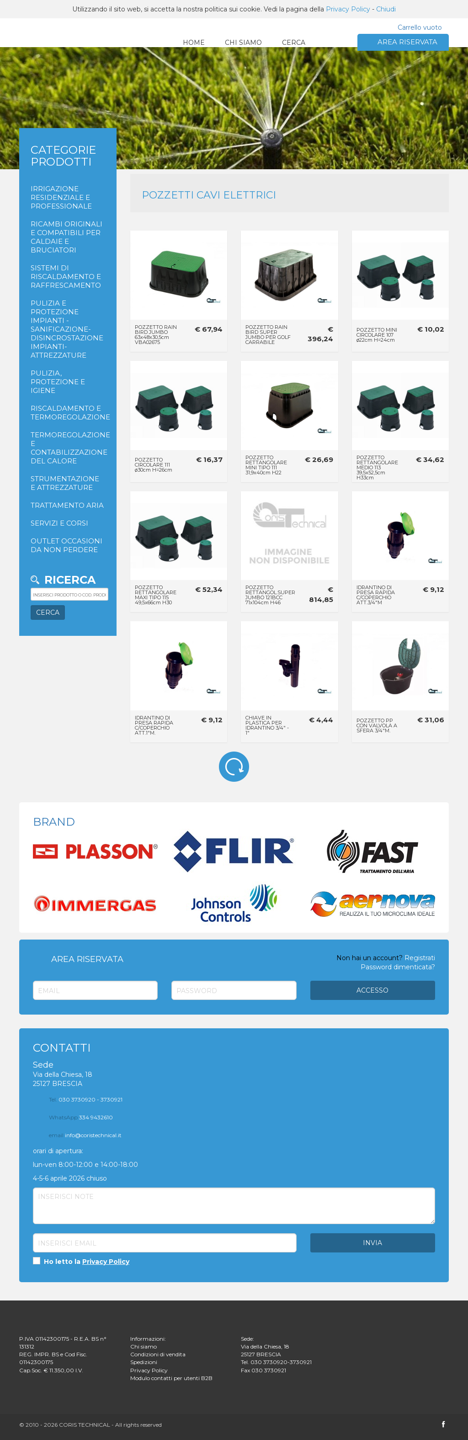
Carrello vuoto (420, 27)
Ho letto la (81, 1261)
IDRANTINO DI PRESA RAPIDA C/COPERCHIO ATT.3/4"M (375, 595)
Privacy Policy (348, 9)
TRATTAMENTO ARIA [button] (67, 505)
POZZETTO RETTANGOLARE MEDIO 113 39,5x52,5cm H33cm (377, 467)
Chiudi (386, 9)
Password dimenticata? (398, 967)
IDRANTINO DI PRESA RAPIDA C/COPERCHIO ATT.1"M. (154, 725)
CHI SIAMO (243, 42)
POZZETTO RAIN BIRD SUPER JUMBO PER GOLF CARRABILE (268, 334)
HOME (194, 42)
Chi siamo (143, 1346)
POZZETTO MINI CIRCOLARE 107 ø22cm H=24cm (376, 335)
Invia (372, 1243)
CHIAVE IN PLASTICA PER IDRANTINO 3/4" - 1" (267, 725)
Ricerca (70, 579)
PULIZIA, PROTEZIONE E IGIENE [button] (58, 382)
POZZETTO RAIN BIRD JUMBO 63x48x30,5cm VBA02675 (156, 334)
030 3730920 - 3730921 (85, 1099)
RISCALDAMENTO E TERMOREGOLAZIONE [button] (68, 412)
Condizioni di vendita (158, 1354)
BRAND (54, 821)
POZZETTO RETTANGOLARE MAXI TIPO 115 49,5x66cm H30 (155, 595)
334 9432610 (81, 1117)
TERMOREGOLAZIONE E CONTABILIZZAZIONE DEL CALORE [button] (68, 447)
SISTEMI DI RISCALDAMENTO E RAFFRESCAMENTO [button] (66, 276)
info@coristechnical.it (85, 1135)
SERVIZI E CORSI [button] (59, 523)
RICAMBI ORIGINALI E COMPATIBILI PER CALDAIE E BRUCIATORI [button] (66, 237)
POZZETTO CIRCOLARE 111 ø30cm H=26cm (153, 465)
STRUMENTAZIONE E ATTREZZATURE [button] (65, 483)
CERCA (293, 42)
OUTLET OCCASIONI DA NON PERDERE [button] (66, 545)
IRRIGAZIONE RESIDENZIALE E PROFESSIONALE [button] (61, 197)
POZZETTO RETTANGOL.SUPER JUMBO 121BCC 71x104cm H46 (270, 595)
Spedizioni (143, 1362)
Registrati (419, 958)
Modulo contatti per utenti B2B (171, 1378)
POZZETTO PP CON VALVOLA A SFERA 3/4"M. (376, 725)
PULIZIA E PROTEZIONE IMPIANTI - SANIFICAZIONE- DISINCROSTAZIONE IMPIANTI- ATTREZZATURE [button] (67, 329)
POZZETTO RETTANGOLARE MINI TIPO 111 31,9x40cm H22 (266, 465)
